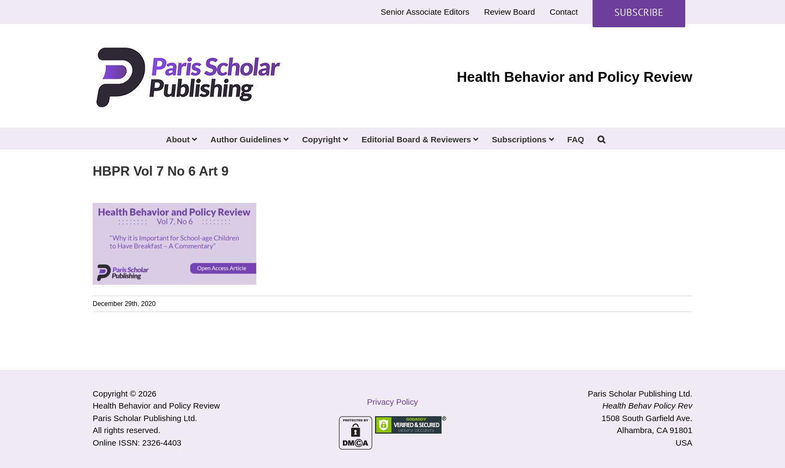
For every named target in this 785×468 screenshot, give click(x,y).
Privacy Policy (392, 401)
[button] (601, 138)
